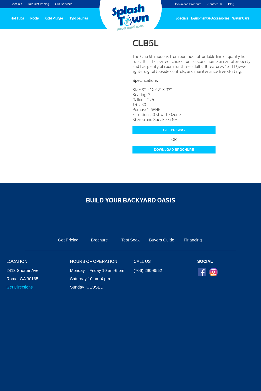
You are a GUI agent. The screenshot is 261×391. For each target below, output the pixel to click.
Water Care (240, 18)
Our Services (63, 4)
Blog (231, 4)
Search (253, 4)
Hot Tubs (17, 18)
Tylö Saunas (78, 18)
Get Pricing (68, 240)
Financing (193, 240)
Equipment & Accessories (210, 18)
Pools (34, 18)
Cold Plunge (54, 18)
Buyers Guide (161, 240)
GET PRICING (174, 130)
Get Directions (19, 287)
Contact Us (214, 4)
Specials (16, 4)
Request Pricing (38, 4)
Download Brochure (188, 4)
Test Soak (130, 240)
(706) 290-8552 (148, 270)
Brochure (99, 240)
